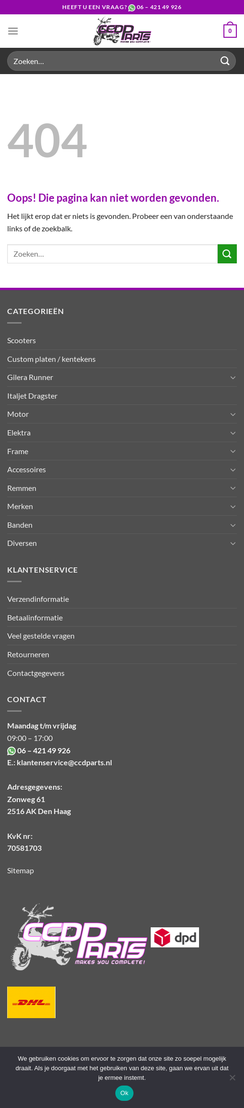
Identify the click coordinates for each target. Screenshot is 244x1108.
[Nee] (232, 1080)
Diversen (22, 542)
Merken (20, 506)
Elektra (19, 432)
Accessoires (26, 469)
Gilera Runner (30, 376)
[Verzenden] (225, 61)
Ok (124, 1093)
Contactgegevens (36, 672)
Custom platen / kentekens (51, 358)
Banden (20, 524)
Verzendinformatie (38, 598)
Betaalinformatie (35, 617)
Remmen (21, 487)
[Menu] (13, 31)
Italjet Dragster (32, 395)
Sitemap (20, 870)
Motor (18, 413)
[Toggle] (233, 377)
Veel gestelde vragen (41, 635)
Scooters (21, 340)
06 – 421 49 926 (159, 7)
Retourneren (28, 654)
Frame (17, 451)
